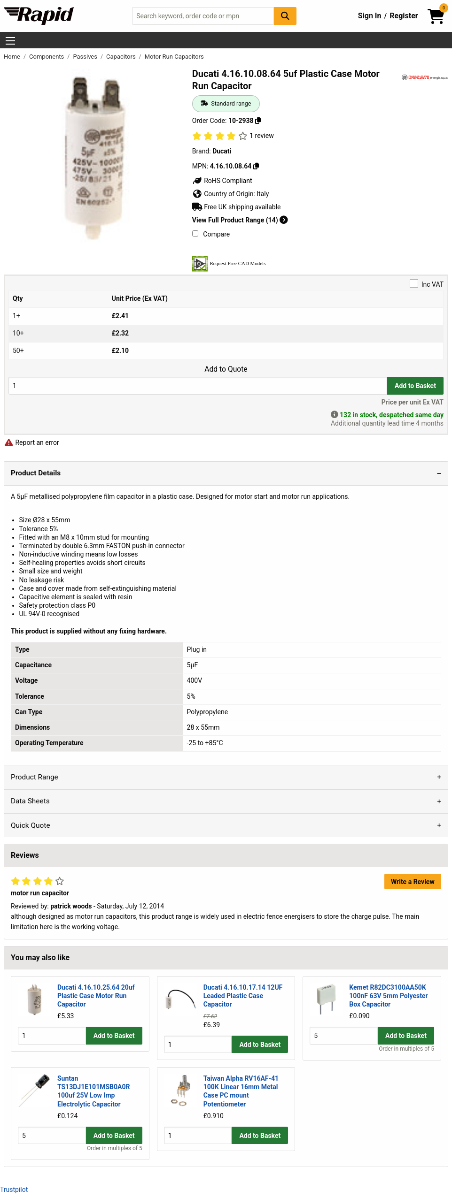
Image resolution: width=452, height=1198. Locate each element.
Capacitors (121, 56)
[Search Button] (285, 15)
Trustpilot (14, 1189)
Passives (86, 56)
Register (404, 15)
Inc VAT (226, 283)
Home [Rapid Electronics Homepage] (13, 56)
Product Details (36, 473)
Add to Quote (225, 369)
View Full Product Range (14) (240, 220)
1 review (261, 135)
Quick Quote (30, 825)
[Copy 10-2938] (258, 120)
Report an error (31, 442)
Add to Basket (415, 385)
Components (47, 56)
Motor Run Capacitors (174, 56)
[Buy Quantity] (197, 385)
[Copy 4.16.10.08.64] (256, 166)
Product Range (34, 777)
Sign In (370, 15)
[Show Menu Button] (10, 41)
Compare (211, 234)
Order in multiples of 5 (406, 1048)
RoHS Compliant (222, 180)
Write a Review (413, 881)
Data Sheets (30, 801)
